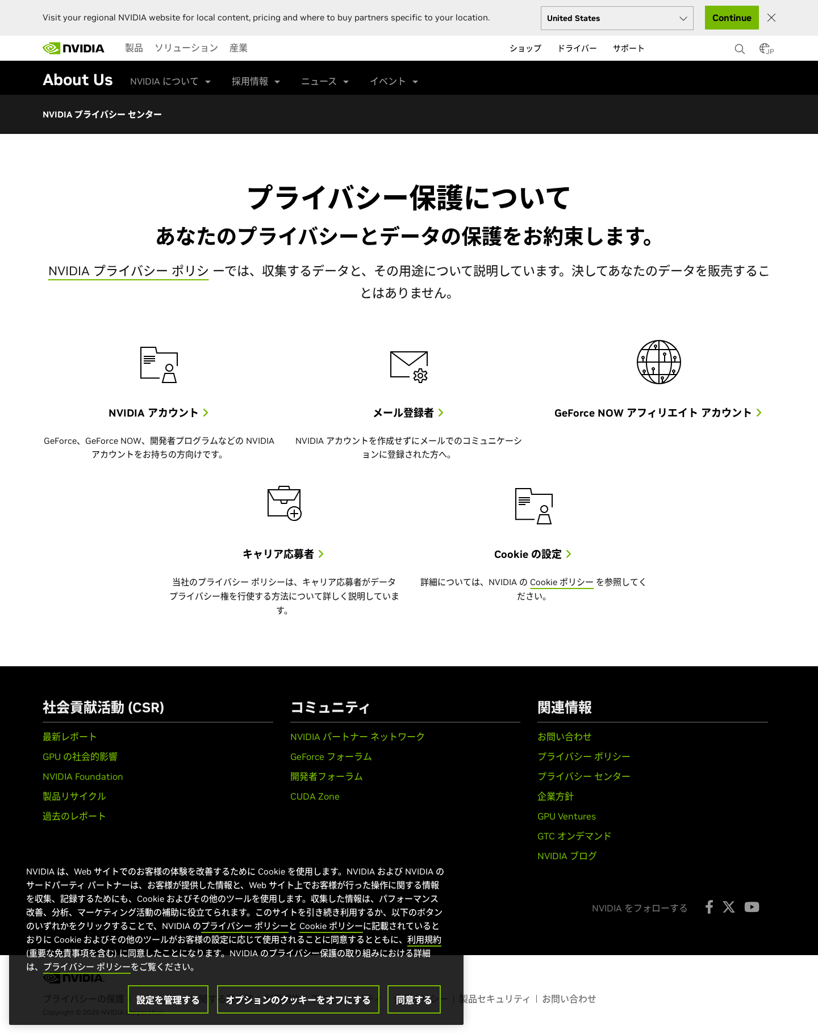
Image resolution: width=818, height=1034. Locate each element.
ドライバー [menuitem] (577, 48)
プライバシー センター (584, 776)
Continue (732, 17)
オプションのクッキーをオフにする (298, 1000)
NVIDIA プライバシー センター (102, 114)
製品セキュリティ (495, 998)
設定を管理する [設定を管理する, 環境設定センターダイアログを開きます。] (168, 1000)
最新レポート (70, 736)
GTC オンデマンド (574, 836)
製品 (134, 47)
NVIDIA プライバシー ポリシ (128, 271)
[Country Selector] (764, 51)
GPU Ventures (566, 816)
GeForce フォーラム (331, 756)
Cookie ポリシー (562, 582)
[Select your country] (617, 18)
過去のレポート (74, 816)
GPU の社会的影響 (80, 756)
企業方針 (555, 796)
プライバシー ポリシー (584, 756)
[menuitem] (134, 47)
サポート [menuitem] (629, 48)
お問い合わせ (564, 736)
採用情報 (250, 81)
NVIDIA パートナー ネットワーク (357, 736)
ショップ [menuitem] (525, 48)
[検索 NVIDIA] (741, 46)
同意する (414, 1000)
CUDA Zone (315, 796)
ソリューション (186, 47)
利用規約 (424, 939)
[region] (236, 933)
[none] (741, 44)
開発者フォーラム (326, 776)
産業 (238, 47)
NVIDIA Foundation (83, 776)
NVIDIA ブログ (567, 855)
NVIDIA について (164, 81)
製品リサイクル (74, 796)
